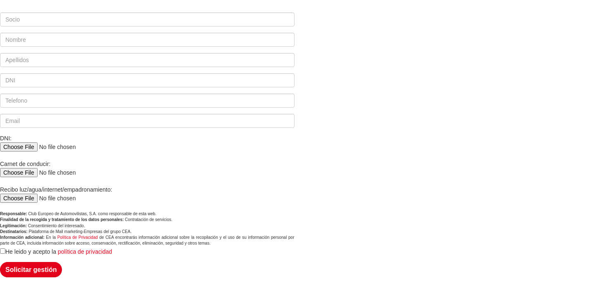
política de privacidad (85, 251)
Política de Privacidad (77, 237)
